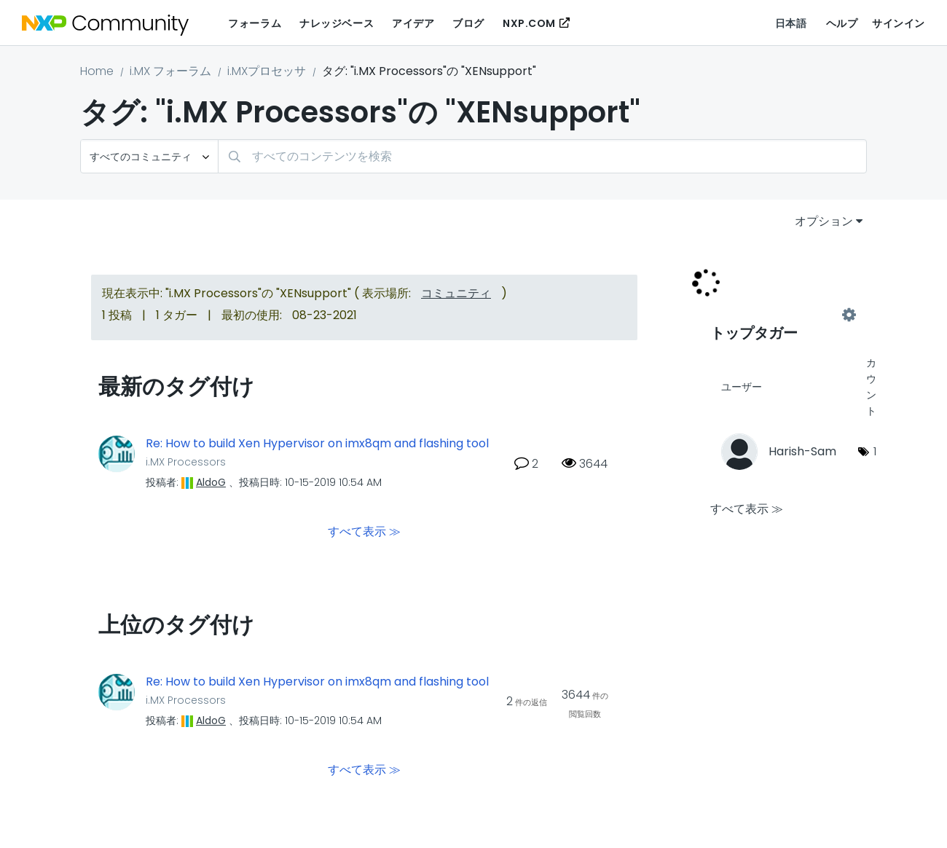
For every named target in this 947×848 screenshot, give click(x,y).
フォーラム (254, 23)
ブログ (468, 23)
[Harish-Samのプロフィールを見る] (802, 451)
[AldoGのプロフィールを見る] (211, 482)
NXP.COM (529, 23)
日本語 (791, 23)
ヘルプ (842, 23)
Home (97, 71)
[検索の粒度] (149, 156)
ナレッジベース (336, 23)
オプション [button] (824, 221)
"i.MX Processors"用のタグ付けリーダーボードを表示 (779, 314)
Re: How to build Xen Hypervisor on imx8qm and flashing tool (317, 444)
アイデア (413, 23)
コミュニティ (456, 293)
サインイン (898, 23)
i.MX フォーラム (170, 71)
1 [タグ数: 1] (874, 451)
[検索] (542, 156)
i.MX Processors (186, 462)
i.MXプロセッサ (266, 71)
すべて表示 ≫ (364, 530)
